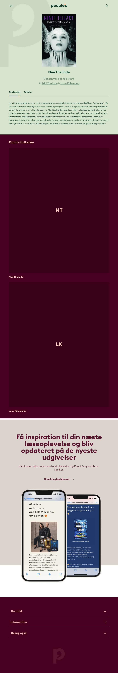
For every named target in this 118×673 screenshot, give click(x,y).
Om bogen (14, 92)
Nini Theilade (50, 83)
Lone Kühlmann (69, 83)
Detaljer (28, 92)
